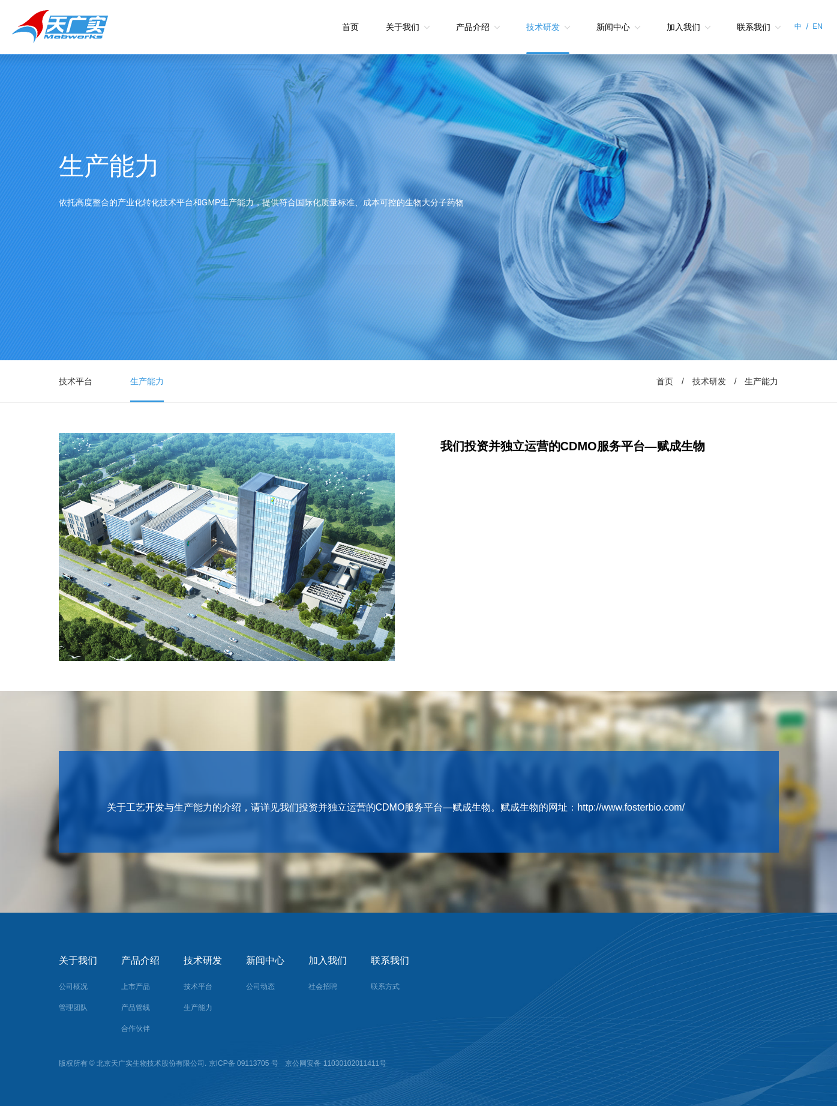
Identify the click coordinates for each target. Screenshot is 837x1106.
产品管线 (135, 1007)
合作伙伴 (135, 1028)
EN (817, 26)
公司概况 (73, 986)
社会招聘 (322, 986)
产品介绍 (473, 27)
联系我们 (753, 27)
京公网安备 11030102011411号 (334, 1063)
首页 (350, 27)
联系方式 (385, 986)
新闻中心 (613, 27)
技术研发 (543, 27)
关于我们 (402, 27)
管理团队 (73, 1007)
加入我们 (683, 27)
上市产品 (135, 986)
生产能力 (147, 381)
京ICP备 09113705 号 (244, 1063)
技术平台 (75, 381)
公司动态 (260, 986)
